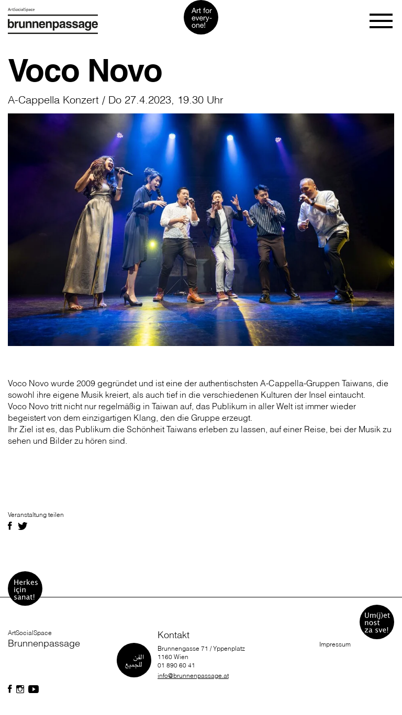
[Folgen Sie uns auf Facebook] (10, 689)
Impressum (335, 644)
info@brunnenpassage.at (193, 675)
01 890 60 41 (176, 665)
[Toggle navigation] (381, 21)
